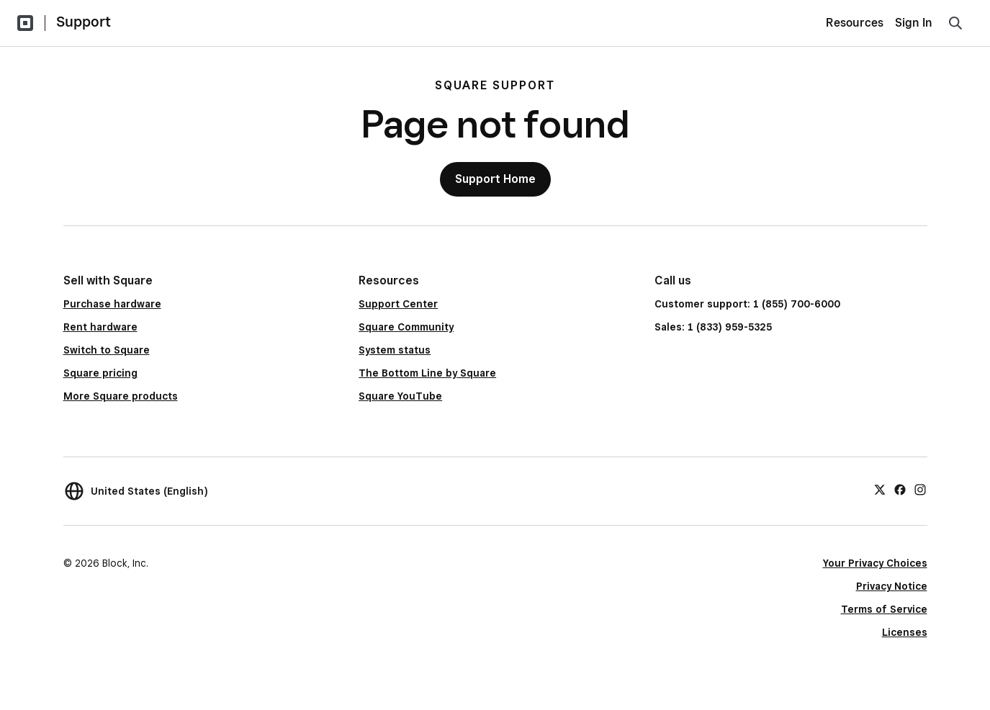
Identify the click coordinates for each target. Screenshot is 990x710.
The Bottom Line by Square (427, 373)
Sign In (913, 23)
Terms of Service (884, 609)
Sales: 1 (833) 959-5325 (713, 327)
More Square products (120, 396)
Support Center (398, 304)
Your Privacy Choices (875, 563)
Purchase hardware (112, 304)
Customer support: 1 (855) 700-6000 (747, 304)
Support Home (495, 179)
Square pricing (100, 373)
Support (83, 21)
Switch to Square (106, 350)
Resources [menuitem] (854, 23)
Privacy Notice (891, 586)
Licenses (904, 632)
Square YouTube (400, 396)
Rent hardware (100, 327)
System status (395, 350)
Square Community (406, 327)
